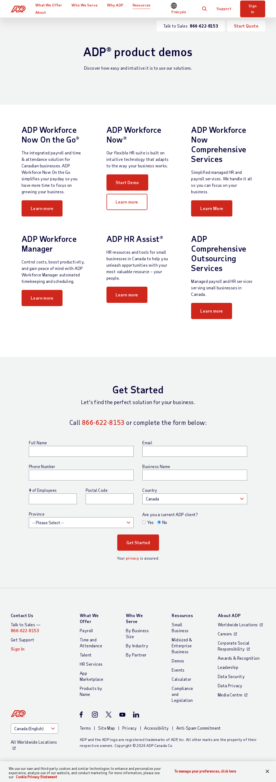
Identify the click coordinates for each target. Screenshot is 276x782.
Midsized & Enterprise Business (182, 645)
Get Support (22, 639)
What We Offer (48, 5)
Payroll (86, 630)
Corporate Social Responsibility (233, 645)
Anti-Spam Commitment (198, 727)
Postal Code (97, 490)
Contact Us (22, 615)
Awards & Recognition (239, 658)
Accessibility (156, 727)
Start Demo (127, 182)
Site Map (106, 727)
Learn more (42, 208)
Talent (86, 654)
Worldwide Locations (238, 624)
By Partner (136, 654)
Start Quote (246, 25)
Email (147, 442)
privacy (132, 558)
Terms (85, 727)
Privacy (129, 727)
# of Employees (43, 490)
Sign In (253, 9)
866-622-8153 (103, 422)
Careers (225, 633)
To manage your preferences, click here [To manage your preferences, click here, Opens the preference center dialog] (205, 771)
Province (36, 514)
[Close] (267, 771)
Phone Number (42, 466)
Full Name (38, 442)
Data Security (231, 676)
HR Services (91, 663)
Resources (141, 5)
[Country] (34, 728)
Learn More (211, 208)
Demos (178, 660)
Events (178, 669)
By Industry (137, 645)
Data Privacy (230, 685)
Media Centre (230, 694)
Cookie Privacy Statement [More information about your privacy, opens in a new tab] (36, 777)
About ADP (229, 615)
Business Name (156, 466)
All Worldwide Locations (34, 741)
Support (224, 8)
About (40, 12)
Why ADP (115, 5)
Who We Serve (84, 5)
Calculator (181, 679)
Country (149, 490)
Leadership (228, 667)
